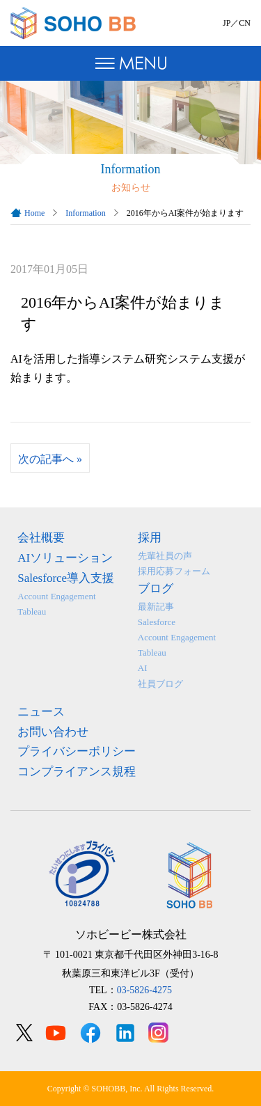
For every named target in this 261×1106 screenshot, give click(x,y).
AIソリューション (65, 557)
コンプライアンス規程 (76, 771)
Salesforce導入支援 (65, 578)
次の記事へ (50, 459)
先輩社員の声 (165, 556)
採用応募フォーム (174, 571)
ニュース (41, 711)
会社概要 (41, 537)
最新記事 (156, 606)
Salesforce (156, 622)
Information (85, 213)
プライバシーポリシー (76, 751)
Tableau (31, 611)
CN (245, 23)
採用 (149, 537)
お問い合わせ (52, 731)
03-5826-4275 (144, 990)
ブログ (155, 588)
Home (34, 213)
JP (226, 23)
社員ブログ (160, 684)
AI (143, 668)
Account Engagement (56, 596)
